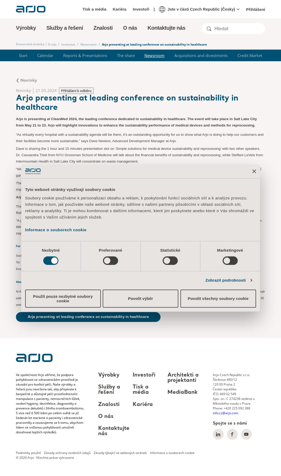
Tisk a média (94, 9)
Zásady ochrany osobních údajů (67, 453)
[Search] (239, 29)
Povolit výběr (140, 298)
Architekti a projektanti (183, 378)
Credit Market (249, 55)
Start (23, 55)
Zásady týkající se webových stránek (120, 453)
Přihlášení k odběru (76, 90)
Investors (68, 44)
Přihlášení (255, 9)
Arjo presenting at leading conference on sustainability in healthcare (88, 317)
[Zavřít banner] (254, 171)
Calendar (45, 55)
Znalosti (109, 404)
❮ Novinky (26, 80)
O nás (52, 44)
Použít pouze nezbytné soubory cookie (63, 298)
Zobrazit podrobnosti (225, 280)
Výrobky (108, 375)
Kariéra (120, 9)
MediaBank (182, 392)
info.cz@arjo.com (225, 413)
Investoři (141, 9)
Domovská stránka (30, 44)
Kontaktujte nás (166, 28)
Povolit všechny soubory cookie (218, 298)
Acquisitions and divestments (201, 55)
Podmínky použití (28, 453)
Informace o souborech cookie (56, 229)
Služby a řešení (109, 390)
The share (126, 55)
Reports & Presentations (85, 55)
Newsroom (88, 44)
